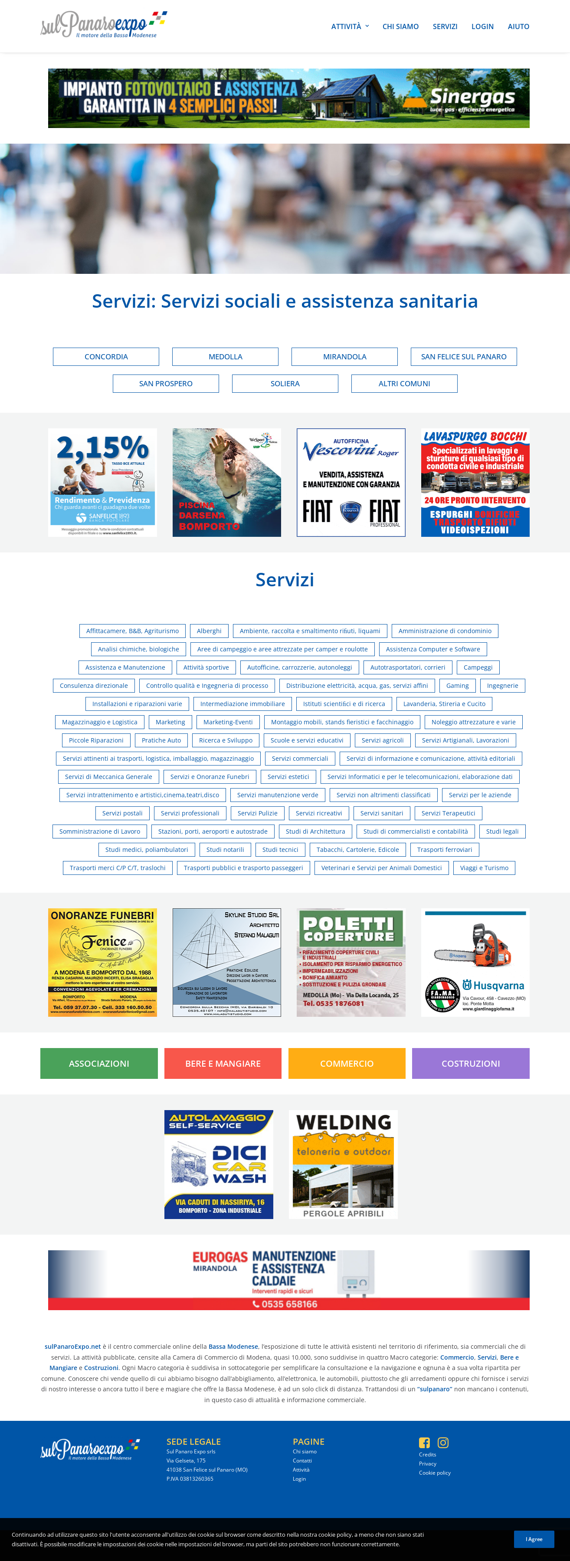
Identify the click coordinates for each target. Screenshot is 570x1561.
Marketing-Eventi (228, 722)
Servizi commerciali (300, 758)
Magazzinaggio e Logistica (100, 722)
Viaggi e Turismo (484, 868)
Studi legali (502, 831)
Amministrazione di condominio (445, 631)
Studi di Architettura (315, 831)
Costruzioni (471, 1063)
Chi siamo (401, 26)
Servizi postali (122, 813)
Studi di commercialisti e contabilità (416, 831)
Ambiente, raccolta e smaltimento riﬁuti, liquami (310, 631)
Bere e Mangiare (223, 1063)
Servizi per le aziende (480, 795)
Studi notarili (225, 849)
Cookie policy (435, 1472)
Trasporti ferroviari (444, 849)
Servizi (445, 26)
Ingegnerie (502, 685)
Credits (427, 1454)
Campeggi (478, 667)
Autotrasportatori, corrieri (408, 667)
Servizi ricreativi (319, 813)
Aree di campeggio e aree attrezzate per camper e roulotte (282, 649)
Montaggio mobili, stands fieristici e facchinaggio (342, 722)
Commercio (347, 1063)
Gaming (457, 685)
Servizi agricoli (383, 740)
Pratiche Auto (161, 740)
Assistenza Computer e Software (433, 649)
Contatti (302, 1460)
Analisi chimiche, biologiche (138, 649)
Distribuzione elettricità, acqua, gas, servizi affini (357, 685)
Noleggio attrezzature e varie (474, 722)
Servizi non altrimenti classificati (384, 795)
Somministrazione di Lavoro (99, 831)
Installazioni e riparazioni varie (137, 704)
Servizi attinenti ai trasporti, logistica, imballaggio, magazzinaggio (158, 758)
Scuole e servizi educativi (307, 740)
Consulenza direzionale (94, 685)
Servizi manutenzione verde (277, 795)
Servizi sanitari (381, 813)
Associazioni (99, 1063)
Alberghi (209, 631)
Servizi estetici (288, 776)
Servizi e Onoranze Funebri (209, 776)
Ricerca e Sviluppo (225, 740)
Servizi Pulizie (258, 813)
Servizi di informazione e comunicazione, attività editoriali (431, 758)
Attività (350, 26)
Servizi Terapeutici (448, 813)
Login (483, 26)
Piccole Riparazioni (96, 740)
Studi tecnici (280, 849)
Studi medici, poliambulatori (146, 849)
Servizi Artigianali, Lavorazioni (465, 740)
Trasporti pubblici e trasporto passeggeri (243, 868)
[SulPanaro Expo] (103, 26)
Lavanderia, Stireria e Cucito (444, 704)
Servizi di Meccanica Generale (108, 776)
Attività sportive (206, 667)
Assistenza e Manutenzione (125, 667)
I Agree (534, 1545)
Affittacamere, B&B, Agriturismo (132, 631)
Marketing (170, 722)
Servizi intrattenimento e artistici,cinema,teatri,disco (142, 795)
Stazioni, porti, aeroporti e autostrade (213, 831)
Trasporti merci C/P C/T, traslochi (118, 868)
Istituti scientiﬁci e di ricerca (344, 704)
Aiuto (519, 26)
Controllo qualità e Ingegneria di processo (207, 685)
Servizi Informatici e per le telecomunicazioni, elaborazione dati (420, 776)
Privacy (427, 1463)
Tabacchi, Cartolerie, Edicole (358, 849)
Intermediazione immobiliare (242, 704)
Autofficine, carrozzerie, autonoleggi (299, 667)
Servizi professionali (190, 813)
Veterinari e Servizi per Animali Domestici (381, 868)
